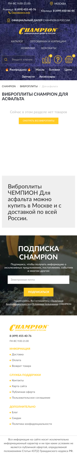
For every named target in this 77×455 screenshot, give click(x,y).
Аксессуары (47, 76)
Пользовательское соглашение (31, 398)
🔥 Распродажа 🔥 (18, 69)
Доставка (18, 354)
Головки (54, 69)
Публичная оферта (23, 392)
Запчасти (28, 76)
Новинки (28, 48)
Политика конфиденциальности (32, 424)
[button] (19, 12)
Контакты (48, 48)
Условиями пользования (45, 304)
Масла (40, 69)
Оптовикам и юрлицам (48, 41)
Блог (15, 412)
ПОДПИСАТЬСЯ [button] (38, 292)
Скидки (16, 418)
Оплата (16, 360)
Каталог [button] (17, 41)
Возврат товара (21, 366)
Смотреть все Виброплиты (38, 121)
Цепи (68, 69)
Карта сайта (19, 386)
